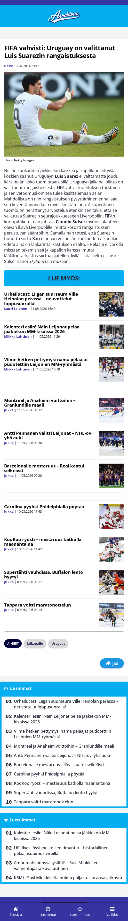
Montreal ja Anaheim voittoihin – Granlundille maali (40, 402)
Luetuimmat (23, 820)
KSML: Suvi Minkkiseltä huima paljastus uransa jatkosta (68, 877)
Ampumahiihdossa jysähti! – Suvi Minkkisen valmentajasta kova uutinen (56, 865)
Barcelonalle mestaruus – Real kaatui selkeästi (44, 468)
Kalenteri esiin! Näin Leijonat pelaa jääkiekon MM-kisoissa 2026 (41, 329)
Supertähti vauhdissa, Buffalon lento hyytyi (43, 574)
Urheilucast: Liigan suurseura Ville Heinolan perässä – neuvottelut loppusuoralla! (41, 298)
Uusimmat (20, 688)
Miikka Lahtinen (18, 336)
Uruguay (58, 643)
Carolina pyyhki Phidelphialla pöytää (44, 507)
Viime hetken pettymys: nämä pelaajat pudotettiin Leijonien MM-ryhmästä (46, 362)
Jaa (112, 663)
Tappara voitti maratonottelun (37, 605)
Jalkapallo (35, 643)
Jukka (9, 410)
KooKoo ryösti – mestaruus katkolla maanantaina (43, 541)
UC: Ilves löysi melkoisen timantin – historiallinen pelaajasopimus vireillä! (61, 850)
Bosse (9, 65)
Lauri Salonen (15, 308)
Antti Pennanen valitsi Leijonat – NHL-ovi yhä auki (48, 435)
